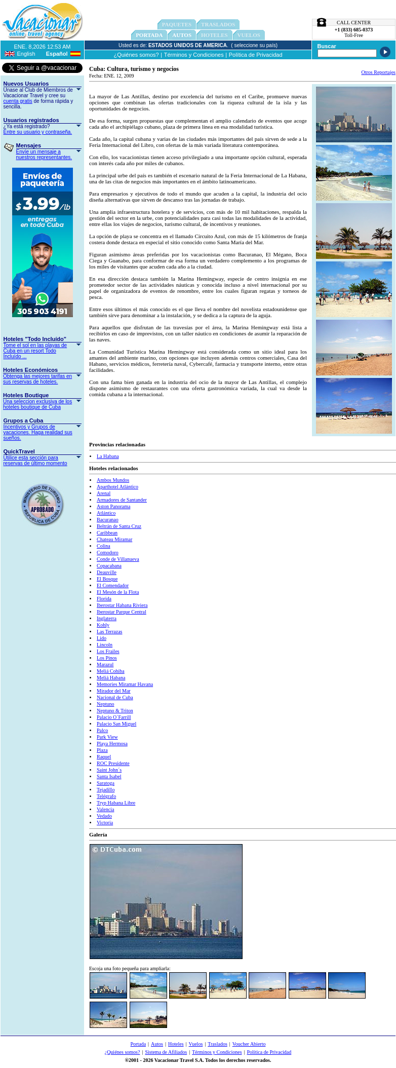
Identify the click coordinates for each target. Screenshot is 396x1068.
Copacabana (109, 565)
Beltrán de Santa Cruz (119, 526)
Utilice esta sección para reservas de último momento (35, 460)
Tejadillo (105, 789)
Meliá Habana (111, 677)
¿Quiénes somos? (136, 55)
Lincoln (104, 644)
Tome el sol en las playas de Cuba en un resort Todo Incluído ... (35, 350)
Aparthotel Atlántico (117, 486)
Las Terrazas (109, 631)
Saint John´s (109, 770)
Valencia (105, 809)
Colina (103, 546)
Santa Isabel (109, 776)
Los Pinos (107, 658)
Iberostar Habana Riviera (122, 605)
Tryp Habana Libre (116, 803)
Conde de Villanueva (118, 559)
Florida (104, 598)
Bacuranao (107, 519)
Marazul (105, 664)
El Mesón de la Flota (118, 592)
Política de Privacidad (256, 55)
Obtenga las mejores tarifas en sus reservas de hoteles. (37, 379)
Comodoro (107, 552)
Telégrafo (106, 796)
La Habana (108, 456)
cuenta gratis (18, 101)
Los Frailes (108, 651)
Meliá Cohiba (111, 671)
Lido (101, 638)
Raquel (104, 756)
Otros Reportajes (379, 72)
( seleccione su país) (254, 45)
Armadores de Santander (122, 500)
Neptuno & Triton (115, 710)
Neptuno (105, 704)
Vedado (104, 816)
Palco (102, 730)
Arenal (103, 493)
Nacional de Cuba (115, 697)
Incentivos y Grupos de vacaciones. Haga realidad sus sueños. (38, 432)
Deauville (106, 572)
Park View (107, 737)
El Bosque (107, 579)
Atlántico (106, 513)
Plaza (102, 750)
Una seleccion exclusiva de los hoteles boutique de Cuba (37, 404)
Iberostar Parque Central (121, 612)
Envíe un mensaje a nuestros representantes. (44, 154)
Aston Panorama (113, 506)
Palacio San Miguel (116, 724)
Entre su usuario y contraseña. (38, 132)
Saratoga (105, 783)
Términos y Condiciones (194, 55)
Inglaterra (106, 618)
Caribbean (107, 533)
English (26, 54)
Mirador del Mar (114, 691)
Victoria (105, 822)
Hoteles (176, 1044)
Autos (181, 35)
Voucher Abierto (249, 1044)
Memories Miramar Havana (125, 684)
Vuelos (196, 1044)
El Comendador (113, 585)
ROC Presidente (113, 763)
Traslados (217, 1044)
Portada (149, 35)
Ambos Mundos (113, 480)
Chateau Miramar (114, 539)
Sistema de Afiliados (166, 1052)
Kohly (103, 625)
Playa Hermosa (112, 743)
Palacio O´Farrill (114, 717)
